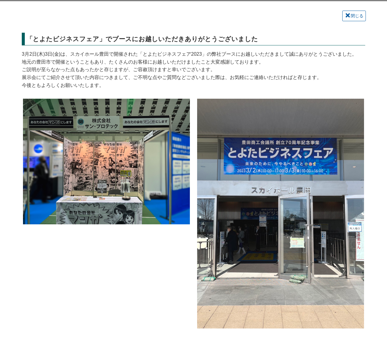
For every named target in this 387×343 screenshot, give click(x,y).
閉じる (354, 15)
